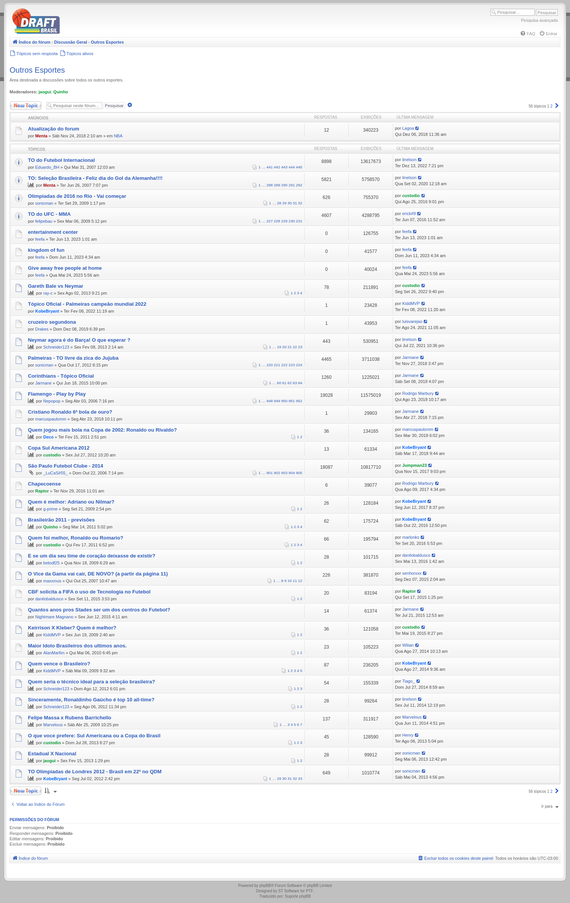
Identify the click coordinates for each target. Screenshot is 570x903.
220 (269, 365)
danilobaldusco (416, 555)
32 (300, 203)
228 (277, 221)
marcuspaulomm (50, 419)
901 (269, 473)
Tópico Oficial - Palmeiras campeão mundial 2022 (87, 304)
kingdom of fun (46, 250)
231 (299, 221)
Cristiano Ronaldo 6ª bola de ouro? (70, 412)
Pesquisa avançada (539, 20)
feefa (39, 239)
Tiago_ (408, 681)
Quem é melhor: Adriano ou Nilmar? (71, 502)
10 (289, 581)
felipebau (43, 221)
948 (269, 401)
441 (269, 167)
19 (279, 347)
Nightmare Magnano (54, 616)
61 (284, 383)
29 (284, 203)
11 (295, 581)
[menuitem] (527, 33)
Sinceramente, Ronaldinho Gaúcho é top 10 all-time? (91, 700)
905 (299, 473)
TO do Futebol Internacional (61, 160)
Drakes (42, 329)
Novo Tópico (26, 105)
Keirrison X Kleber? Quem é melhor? (72, 628)
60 (279, 383)
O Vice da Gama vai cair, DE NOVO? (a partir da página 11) (98, 574)
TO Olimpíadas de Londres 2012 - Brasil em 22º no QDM (95, 771)
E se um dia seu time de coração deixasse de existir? (91, 556)
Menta (41, 136)
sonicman (44, 203)
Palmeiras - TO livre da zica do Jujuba (73, 358)
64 (300, 383)
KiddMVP (411, 303)
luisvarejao (412, 321)
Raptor (42, 491)
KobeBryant (47, 311)
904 (292, 473)
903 (284, 473)
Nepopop (51, 401)
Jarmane (410, 357)
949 (277, 401)
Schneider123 (56, 347)
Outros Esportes (37, 70)
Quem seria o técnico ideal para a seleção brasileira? (91, 682)
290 (284, 185)
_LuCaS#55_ (55, 473)
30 (289, 203)
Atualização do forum (53, 129)
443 (284, 167)
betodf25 (51, 563)
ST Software (288, 891)
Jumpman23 (414, 465)
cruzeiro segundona (52, 322)
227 (269, 221)
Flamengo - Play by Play (57, 394)
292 (299, 185)
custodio (411, 195)
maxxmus (52, 581)
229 (284, 221)
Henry (407, 735)
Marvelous (53, 724)
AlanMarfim (54, 652)
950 (284, 401)
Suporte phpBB (298, 896)
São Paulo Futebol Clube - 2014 (65, 466)
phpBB (265, 885)
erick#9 (409, 213)
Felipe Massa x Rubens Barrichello (69, 717)
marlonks (411, 537)
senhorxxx (411, 573)
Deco (48, 437)
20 (284, 347)
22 (295, 347)
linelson (409, 159)
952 (299, 401)
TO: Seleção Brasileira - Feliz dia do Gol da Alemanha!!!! (95, 178)
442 (277, 167)
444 (292, 167)
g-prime (50, 509)
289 (277, 185)
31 (295, 203)
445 (299, 167)
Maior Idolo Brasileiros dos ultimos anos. (77, 646)
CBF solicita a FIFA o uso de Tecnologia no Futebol (89, 592)
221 (277, 365)
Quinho (60, 92)
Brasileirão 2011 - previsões (61, 520)
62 (289, 383)
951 (292, 401)
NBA (118, 136)
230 (292, 221)
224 (299, 365)
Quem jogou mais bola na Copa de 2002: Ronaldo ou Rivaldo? (102, 430)
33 (300, 778)
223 (292, 365)
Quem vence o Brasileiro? (59, 664)
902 (277, 473)
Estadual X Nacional (52, 753)
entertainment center (53, 232)
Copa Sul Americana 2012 (59, 448)
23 (300, 347)
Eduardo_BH (47, 167)
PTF (309, 891)
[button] (557, 106)
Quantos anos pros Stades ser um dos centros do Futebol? (99, 610)
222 (284, 365)
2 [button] (551, 106)
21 (289, 347)
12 (300, 581)
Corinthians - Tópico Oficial (61, 376)
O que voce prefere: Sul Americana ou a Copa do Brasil (94, 735)
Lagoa (408, 128)
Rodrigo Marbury (418, 393)
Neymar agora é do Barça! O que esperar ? (79, 340)
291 (292, 185)
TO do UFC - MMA (49, 214)
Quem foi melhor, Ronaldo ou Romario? (75, 538)
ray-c (47, 293)
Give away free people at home (65, 268)
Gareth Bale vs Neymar (55, 286)
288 (269, 185)
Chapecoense (44, 484)
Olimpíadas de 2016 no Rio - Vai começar (77, 196)
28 (279, 203)
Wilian (408, 645)
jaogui (45, 92)
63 (295, 383)
